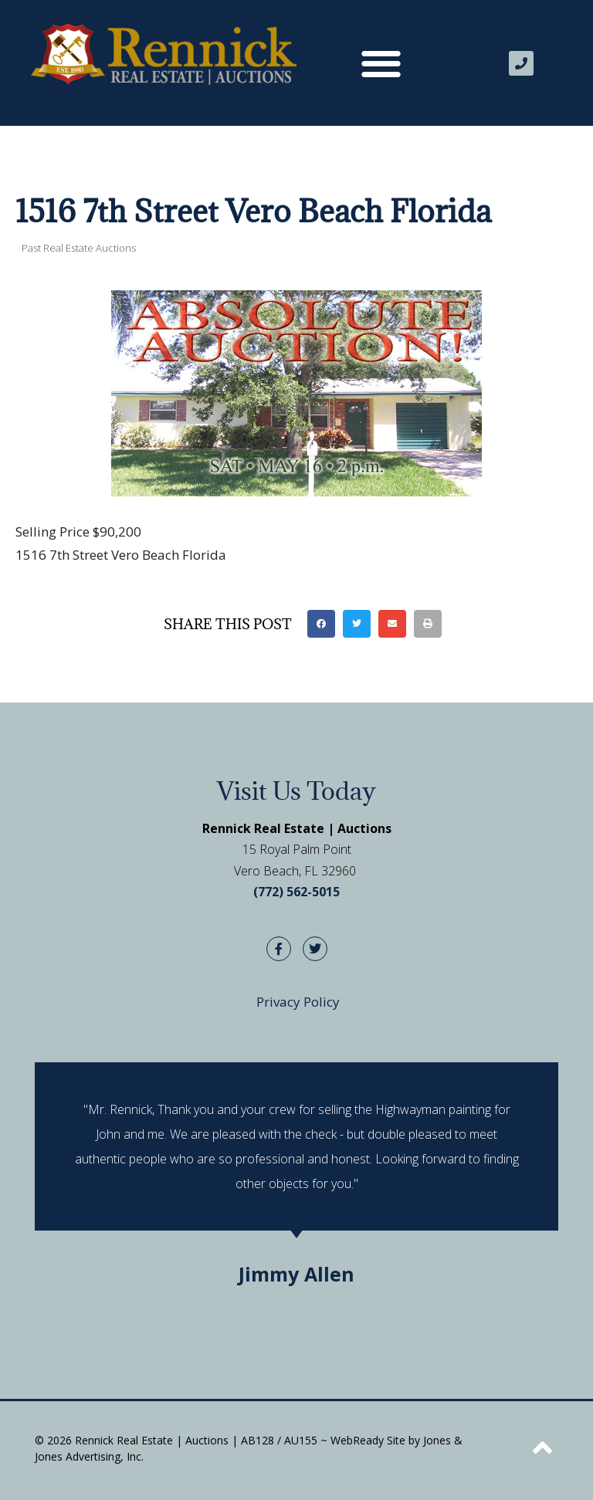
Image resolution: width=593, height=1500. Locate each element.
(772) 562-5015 (296, 891)
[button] (381, 63)
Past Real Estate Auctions (79, 248)
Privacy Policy (298, 1002)
